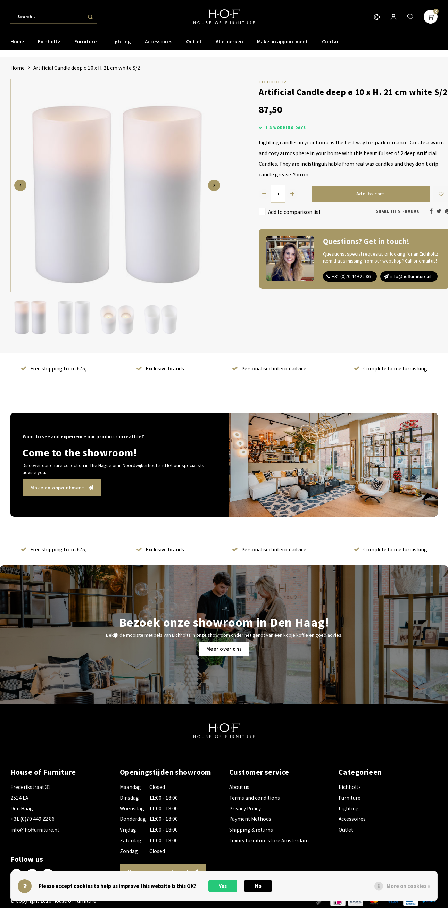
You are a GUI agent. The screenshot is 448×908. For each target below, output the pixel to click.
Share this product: (400, 211)
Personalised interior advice (269, 368)
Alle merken (229, 43)
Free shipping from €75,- (55, 368)
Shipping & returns (251, 829)
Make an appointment (282, 43)
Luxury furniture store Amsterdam (269, 840)
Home (17, 43)
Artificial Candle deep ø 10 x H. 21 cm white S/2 (86, 68)
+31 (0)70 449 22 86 (351, 276)
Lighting (120, 43)
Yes (223, 886)
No (258, 886)
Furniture (85, 43)
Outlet (194, 43)
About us (239, 787)
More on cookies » (408, 886)
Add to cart (370, 194)
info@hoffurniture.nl (410, 276)
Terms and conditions (254, 797)
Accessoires (158, 43)
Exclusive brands (160, 368)
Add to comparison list (294, 212)
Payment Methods (250, 819)
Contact (331, 43)
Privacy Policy (245, 808)
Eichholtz (49, 43)
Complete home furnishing (390, 368)
